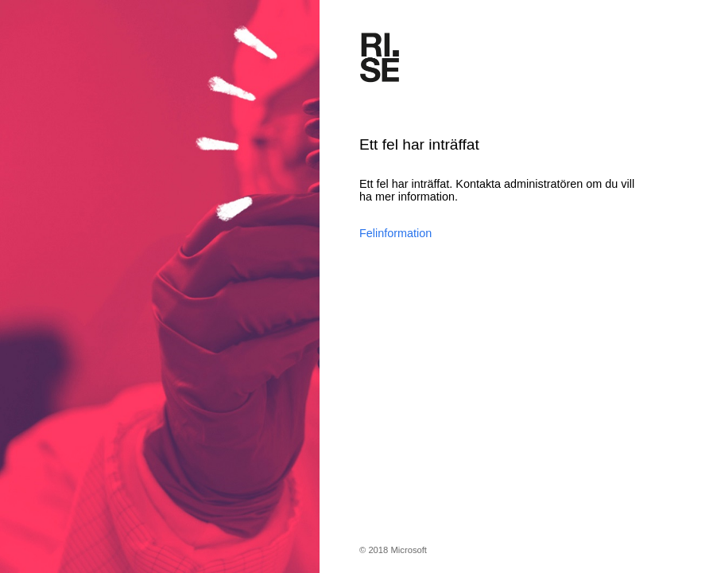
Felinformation (395, 233)
